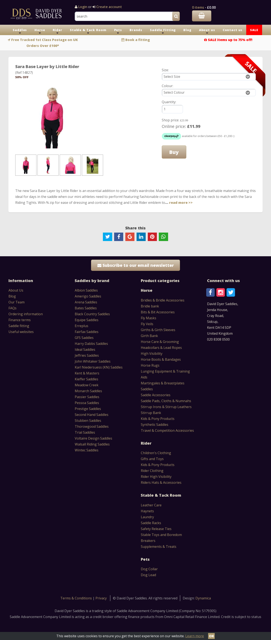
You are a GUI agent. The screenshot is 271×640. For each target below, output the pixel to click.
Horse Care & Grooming (160, 341)
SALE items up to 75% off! (230, 39)
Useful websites (21, 331)
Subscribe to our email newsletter (135, 265)
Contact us (233, 30)
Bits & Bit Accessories (158, 312)
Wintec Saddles (86, 450)
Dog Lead (148, 575)
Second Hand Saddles (91, 414)
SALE (254, 30)
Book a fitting (137, 39)
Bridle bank (150, 306)
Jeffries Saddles (87, 355)
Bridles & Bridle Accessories (162, 300)
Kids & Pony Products (157, 418)
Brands (136, 30)
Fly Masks (148, 318)
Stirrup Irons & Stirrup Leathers (166, 406)
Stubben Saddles (88, 420)
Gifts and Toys (152, 458)
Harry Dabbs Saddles (91, 343)
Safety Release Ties (156, 528)
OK (211, 636)
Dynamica (203, 598)
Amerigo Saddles (88, 296)
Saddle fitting (18, 325)
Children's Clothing (156, 453)
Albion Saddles (86, 290)
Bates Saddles (86, 308)
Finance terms (19, 320)
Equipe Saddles (86, 320)
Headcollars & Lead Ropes (161, 347)
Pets (118, 31)
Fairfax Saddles (86, 331)
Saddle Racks (151, 523)
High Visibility (151, 353)
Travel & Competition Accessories (167, 430)
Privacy (101, 598)
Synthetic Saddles (154, 424)
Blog (187, 30)
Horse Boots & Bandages (161, 359)
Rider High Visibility (156, 476)
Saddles (20, 31)
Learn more (194, 636)
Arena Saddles (86, 302)
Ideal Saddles (85, 349)
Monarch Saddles (88, 391)
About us (207, 31)
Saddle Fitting (163, 31)
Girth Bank (149, 335)
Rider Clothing (152, 470)
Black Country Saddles (92, 314)
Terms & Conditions (76, 598)
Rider (57, 31)
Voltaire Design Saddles (93, 438)
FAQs (12, 308)
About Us (15, 290)
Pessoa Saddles (87, 402)
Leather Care (151, 505)
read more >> (181, 202)
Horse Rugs (150, 365)
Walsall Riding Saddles (92, 444)
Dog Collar (149, 569)
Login (82, 6)
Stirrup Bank (151, 412)
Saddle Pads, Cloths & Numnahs (166, 401)
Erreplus (81, 325)
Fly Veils (147, 324)
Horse (40, 31)
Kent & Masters (87, 373)
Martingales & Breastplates (162, 383)
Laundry (147, 517)
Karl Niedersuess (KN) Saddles (99, 367)
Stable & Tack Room (88, 31)
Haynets (147, 511)
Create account (108, 6)
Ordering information (25, 314)
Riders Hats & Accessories (161, 482)
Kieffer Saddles (86, 379)
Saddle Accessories (155, 395)
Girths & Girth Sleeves (158, 330)
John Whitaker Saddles (93, 361)
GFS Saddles (84, 337)
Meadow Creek (86, 385)
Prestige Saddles (88, 408)
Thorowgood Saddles (92, 426)
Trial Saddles (85, 432)
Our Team (16, 302)
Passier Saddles (87, 397)
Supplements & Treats (158, 546)
